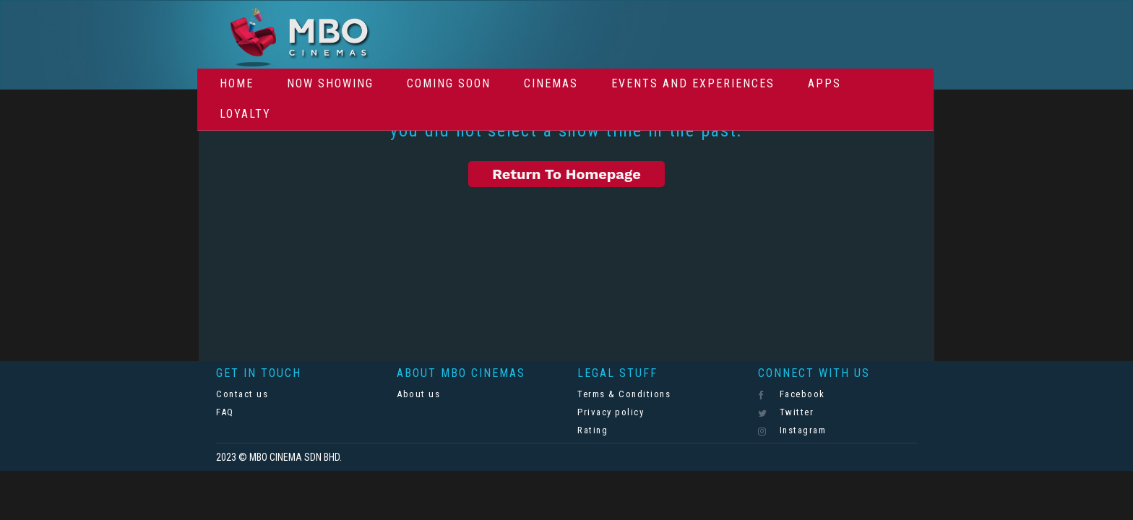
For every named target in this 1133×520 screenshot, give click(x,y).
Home (237, 83)
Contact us (242, 394)
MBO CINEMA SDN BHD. (295, 457)
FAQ (225, 412)
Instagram (792, 430)
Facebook (791, 394)
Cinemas (551, 83)
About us (418, 394)
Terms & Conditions (624, 394)
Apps (824, 83)
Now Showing (330, 83)
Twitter (786, 412)
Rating (592, 430)
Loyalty (245, 114)
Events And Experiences (693, 83)
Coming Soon (449, 83)
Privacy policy (610, 412)
